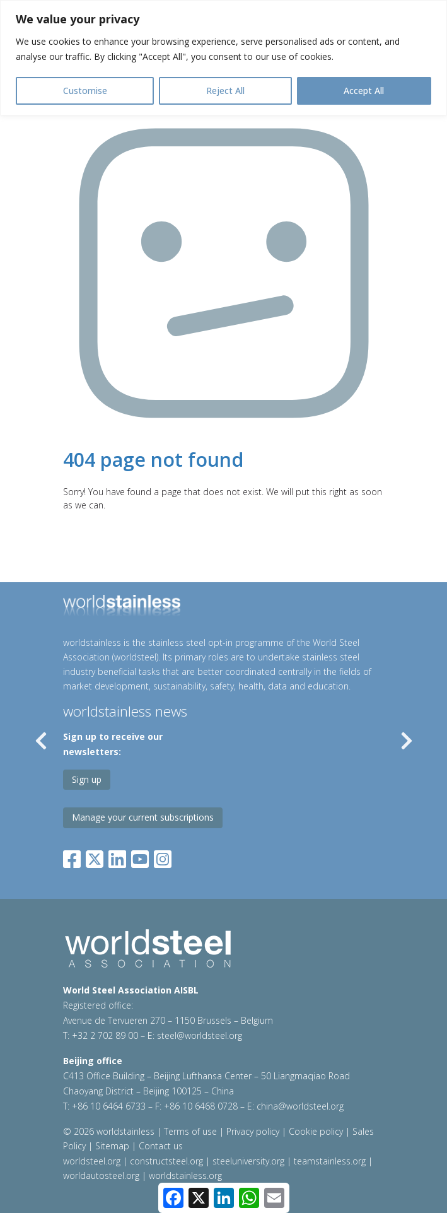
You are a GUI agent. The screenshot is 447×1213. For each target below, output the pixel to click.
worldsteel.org (91, 1161)
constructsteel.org (166, 1161)
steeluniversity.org (248, 1161)
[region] (223, 57)
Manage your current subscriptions (143, 817)
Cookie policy (316, 1131)
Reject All (225, 91)
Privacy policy (252, 1131)
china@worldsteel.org (300, 1106)
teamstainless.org (330, 1161)
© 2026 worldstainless (110, 1131)
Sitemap (112, 1146)
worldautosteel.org (101, 1175)
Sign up (87, 779)
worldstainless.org (185, 1175)
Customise (85, 91)
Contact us (161, 1146)
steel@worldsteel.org (199, 1035)
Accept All (364, 91)
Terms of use (190, 1131)
